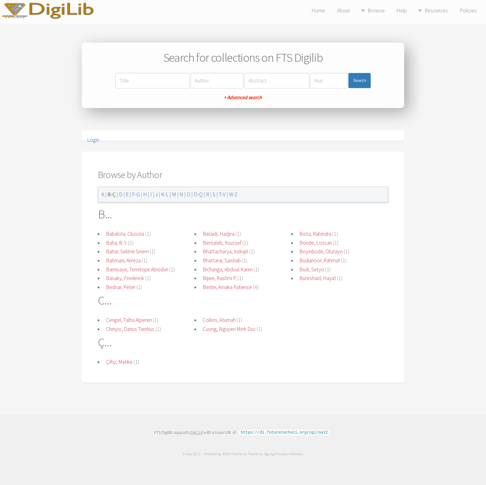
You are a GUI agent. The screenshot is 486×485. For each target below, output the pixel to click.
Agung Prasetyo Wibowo (283, 453)
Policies (468, 10)
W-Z (233, 194)
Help (401, 10)
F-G (136, 194)
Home (318, 10)
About (343, 10)
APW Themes (233, 453)
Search (359, 80)
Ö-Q (198, 194)
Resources (436, 10)
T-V (222, 194)
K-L (165, 194)
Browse (376, 10)
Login (93, 139)
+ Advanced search (243, 97)
